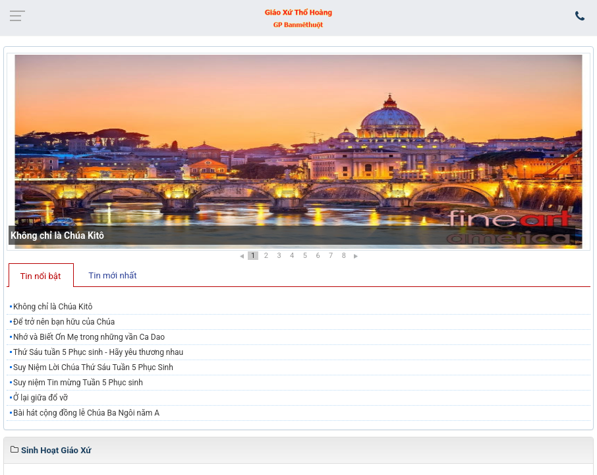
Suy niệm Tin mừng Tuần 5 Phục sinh (78, 382)
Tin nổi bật (40, 276)
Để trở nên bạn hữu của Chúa (64, 322)
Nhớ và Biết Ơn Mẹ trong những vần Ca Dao (89, 337)
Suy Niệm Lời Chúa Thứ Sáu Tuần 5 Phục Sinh (93, 367)
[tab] (41, 275)
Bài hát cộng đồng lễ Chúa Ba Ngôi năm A (86, 413)
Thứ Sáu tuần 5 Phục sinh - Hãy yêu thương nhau (98, 352)
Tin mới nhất (112, 275)
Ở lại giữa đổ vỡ (40, 397)
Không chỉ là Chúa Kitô (57, 235)
